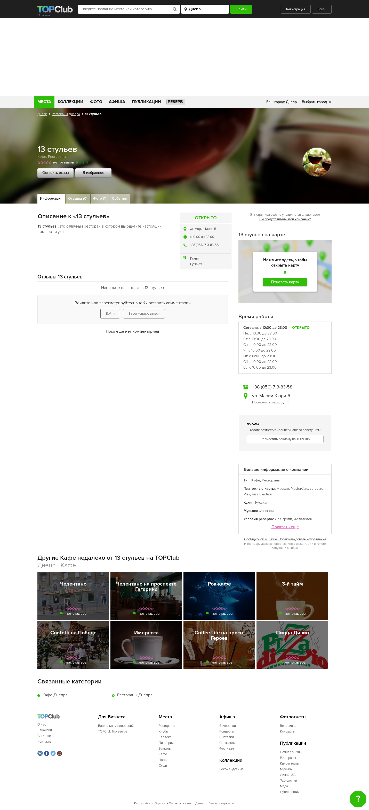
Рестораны (57, 156)
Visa (247, 494)
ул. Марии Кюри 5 (203, 229)
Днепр (42, 114)
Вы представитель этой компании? (285, 219)
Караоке (165, 737)
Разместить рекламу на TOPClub (285, 439)
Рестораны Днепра (66, 114)
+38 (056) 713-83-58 (204, 245)
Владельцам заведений (116, 726)
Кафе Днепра (55, 695)
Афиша (117, 101)
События (119, 198)
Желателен (303, 519)
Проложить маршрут (270, 402)
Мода (284, 786)
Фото (96, 101)
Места (44, 101)
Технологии (288, 780)
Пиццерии (166, 743)
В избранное (93, 172)
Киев (188, 803)
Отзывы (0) (77, 198)
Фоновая (266, 511)
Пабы (163, 760)
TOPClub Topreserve (112, 731)
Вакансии (44, 730)
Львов (212, 803)
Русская (196, 264)
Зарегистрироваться (144, 313)
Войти (321, 9)
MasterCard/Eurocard (307, 488)
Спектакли (227, 743)
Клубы (164, 731)
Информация (51, 198)
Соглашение (46, 736)
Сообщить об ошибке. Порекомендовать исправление (285, 539)
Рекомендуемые (231, 769)
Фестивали (227, 748)
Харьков (175, 803)
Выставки (226, 737)
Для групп (283, 519)
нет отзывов (63, 162)
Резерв (175, 101)
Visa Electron (262, 494)
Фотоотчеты (293, 717)
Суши (163, 766)
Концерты (226, 731)
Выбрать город (314, 102)
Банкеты (165, 748)
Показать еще (285, 527)
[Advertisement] (184, 57)
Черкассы (227, 803)
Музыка (286, 769)
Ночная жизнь (291, 752)
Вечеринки (227, 726)
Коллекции (70, 101)
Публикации (146, 101)
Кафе (41, 156)
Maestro (283, 488)
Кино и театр (289, 763)
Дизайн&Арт (289, 775)
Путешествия (290, 792)
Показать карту (285, 282)
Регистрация (295, 9)
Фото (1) (99, 198)
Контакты (44, 741)
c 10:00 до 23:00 (202, 237)
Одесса (160, 803)
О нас (41, 724)
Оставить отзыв (55, 172)
